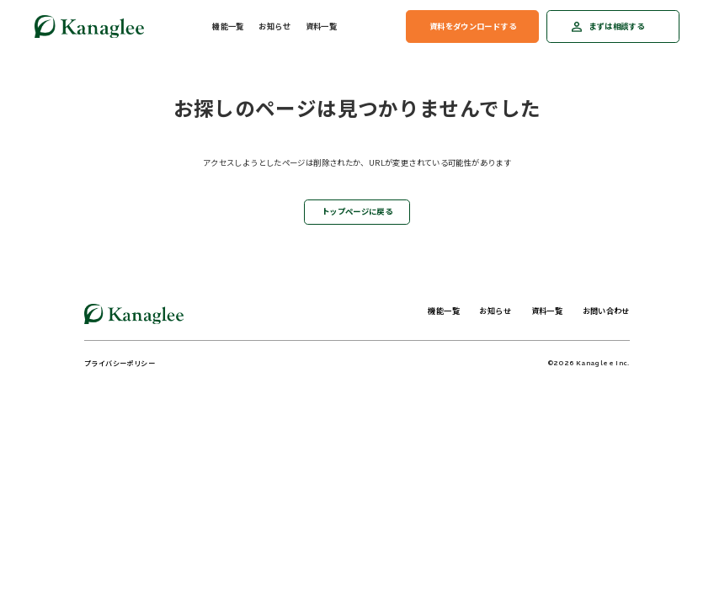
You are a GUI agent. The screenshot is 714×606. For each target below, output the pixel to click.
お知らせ (274, 26)
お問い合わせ (606, 310)
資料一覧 (322, 26)
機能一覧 (228, 26)
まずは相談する (616, 26)
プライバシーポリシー (119, 363)
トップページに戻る (357, 211)
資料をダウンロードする (472, 26)
